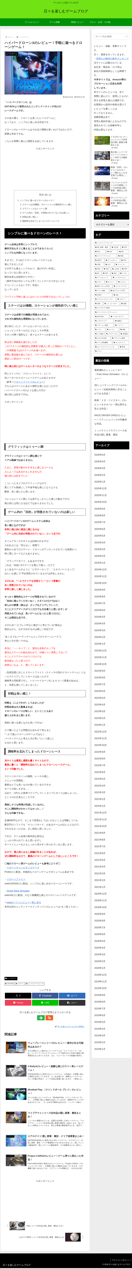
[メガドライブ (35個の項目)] (104, 321)
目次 (41, 194)
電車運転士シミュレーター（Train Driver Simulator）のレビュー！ (111, 374)
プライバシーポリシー (121, 1261)
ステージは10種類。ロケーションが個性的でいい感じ (47, 204)
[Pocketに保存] (18, 1003)
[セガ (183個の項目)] (109, 265)
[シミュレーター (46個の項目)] (111, 304)
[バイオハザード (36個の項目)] (119, 317)
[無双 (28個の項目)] (124, 330)
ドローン (20, 984)
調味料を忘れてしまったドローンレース (40, 221)
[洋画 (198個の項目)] (99, 265)
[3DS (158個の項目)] (107, 269)
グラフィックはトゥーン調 (34, 209)
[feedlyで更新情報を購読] (42, 1018)
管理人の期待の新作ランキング (112, 58)
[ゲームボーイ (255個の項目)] (112, 260)
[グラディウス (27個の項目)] (112, 334)
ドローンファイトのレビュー (29, 382)
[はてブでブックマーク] (72, 996)
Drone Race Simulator (18, 891)
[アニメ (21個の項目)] (111, 351)
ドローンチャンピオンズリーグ (23, 868)
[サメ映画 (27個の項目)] (99, 334)
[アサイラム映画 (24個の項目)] (120, 338)
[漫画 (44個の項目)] (124, 304)
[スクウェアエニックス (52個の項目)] (105, 299)
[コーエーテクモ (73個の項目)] (121, 286)
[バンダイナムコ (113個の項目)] (120, 278)
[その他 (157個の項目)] (116, 269)
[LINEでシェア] (45, 1003)
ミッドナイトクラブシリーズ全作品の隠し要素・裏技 (110, 432)
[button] (72, 1003)
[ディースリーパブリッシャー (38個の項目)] (111, 312)
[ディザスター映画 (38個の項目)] (111, 308)
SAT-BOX (9, 984)
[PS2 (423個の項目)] (112, 252)
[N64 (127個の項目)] (115, 273)
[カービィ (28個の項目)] (112, 330)
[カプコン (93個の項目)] (123, 282)
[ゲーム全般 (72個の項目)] (101, 291)
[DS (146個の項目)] (97, 273)
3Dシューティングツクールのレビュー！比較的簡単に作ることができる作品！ (110, 389)
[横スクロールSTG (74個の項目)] (103, 286)
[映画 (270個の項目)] (123, 256)
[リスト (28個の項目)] (99, 330)
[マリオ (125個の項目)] (124, 273)
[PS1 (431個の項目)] (100, 252)
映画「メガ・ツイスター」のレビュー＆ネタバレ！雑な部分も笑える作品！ (110, 404)
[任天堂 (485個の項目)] (115, 247)
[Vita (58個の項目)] (121, 295)
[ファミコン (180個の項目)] (122, 265)
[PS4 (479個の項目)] (125, 247)
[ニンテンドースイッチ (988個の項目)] (111, 243)
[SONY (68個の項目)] (103, 295)
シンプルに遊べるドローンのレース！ (37, 200)
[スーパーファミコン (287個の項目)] (105, 256)
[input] (111, 36)
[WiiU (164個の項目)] (98, 269)
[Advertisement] (45, 169)
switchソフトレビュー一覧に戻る (24, 902)
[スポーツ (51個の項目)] (122, 299)
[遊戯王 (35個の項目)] (121, 321)
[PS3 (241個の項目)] (124, 260)
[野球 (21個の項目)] (124, 347)
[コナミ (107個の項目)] (99, 282)
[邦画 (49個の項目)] (98, 304)
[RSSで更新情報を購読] (48, 1018)
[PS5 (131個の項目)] (106, 273)
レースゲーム (11, 979)
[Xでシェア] (18, 996)
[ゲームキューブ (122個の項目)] (102, 278)
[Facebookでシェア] (45, 996)
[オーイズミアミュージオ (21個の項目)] (106, 347)
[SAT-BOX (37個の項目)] (101, 317)
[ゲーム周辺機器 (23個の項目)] (103, 343)
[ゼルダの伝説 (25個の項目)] (102, 338)
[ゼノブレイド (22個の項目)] (121, 343)
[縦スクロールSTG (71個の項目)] (119, 291)
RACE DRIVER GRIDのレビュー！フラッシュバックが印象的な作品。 (110, 419)
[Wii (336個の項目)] (123, 252)
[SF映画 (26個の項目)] (124, 334)
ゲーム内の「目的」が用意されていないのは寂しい (46, 213)
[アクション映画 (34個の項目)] (104, 325)
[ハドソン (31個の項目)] (121, 325)
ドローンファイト (16, 879)
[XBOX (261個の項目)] (99, 260)
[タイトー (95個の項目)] (111, 282)
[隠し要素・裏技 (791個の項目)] (102, 247)
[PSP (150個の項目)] (125, 269)
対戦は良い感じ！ (30, 217)
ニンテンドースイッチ (35, 984)
